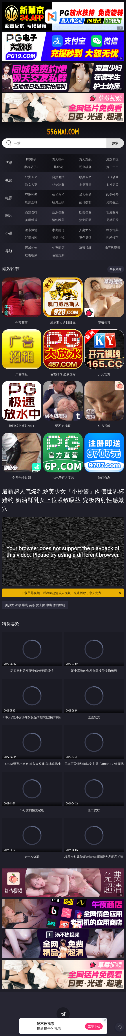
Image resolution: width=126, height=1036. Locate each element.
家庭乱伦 (58, 230)
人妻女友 (85, 230)
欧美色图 (85, 212)
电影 (8, 197)
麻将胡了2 (31, 167)
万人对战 (85, 159)
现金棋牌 (85, 167)
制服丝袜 (31, 202)
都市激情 (31, 230)
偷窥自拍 (31, 212)
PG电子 (31, 159)
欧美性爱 (112, 194)
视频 (8, 180)
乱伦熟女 (85, 202)
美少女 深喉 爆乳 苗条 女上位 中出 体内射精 (35, 605)
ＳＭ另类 (112, 184)
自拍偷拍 (58, 177)
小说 (8, 233)
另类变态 (112, 202)
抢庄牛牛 (112, 167)
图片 (8, 215)
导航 (8, 250)
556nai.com (63, 131)
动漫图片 (112, 212)
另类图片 (112, 220)
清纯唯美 (58, 220)
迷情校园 (31, 237)
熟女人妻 (31, 184)
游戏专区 (112, 159)
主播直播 (85, 184)
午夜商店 (58, 247)
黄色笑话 (85, 237)
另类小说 (58, 237)
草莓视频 (85, 247)
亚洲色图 (58, 212)
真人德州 (58, 159)
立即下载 (94, 1026)
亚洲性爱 (31, 194)
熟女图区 (85, 220)
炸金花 (58, 167)
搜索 (115, 143)
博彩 (8, 162)
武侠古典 (112, 230)
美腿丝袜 (31, 220)
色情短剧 (58, 255)
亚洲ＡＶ (31, 177)
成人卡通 (85, 194)
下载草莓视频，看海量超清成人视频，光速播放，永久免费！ (71, 593)
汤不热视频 (112, 247)
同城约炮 (31, 247)
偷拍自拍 (58, 194)
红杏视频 (31, 255)
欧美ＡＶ (85, 177)
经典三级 (58, 202)
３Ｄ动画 (112, 177)
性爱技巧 (112, 237)
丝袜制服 (58, 184)
